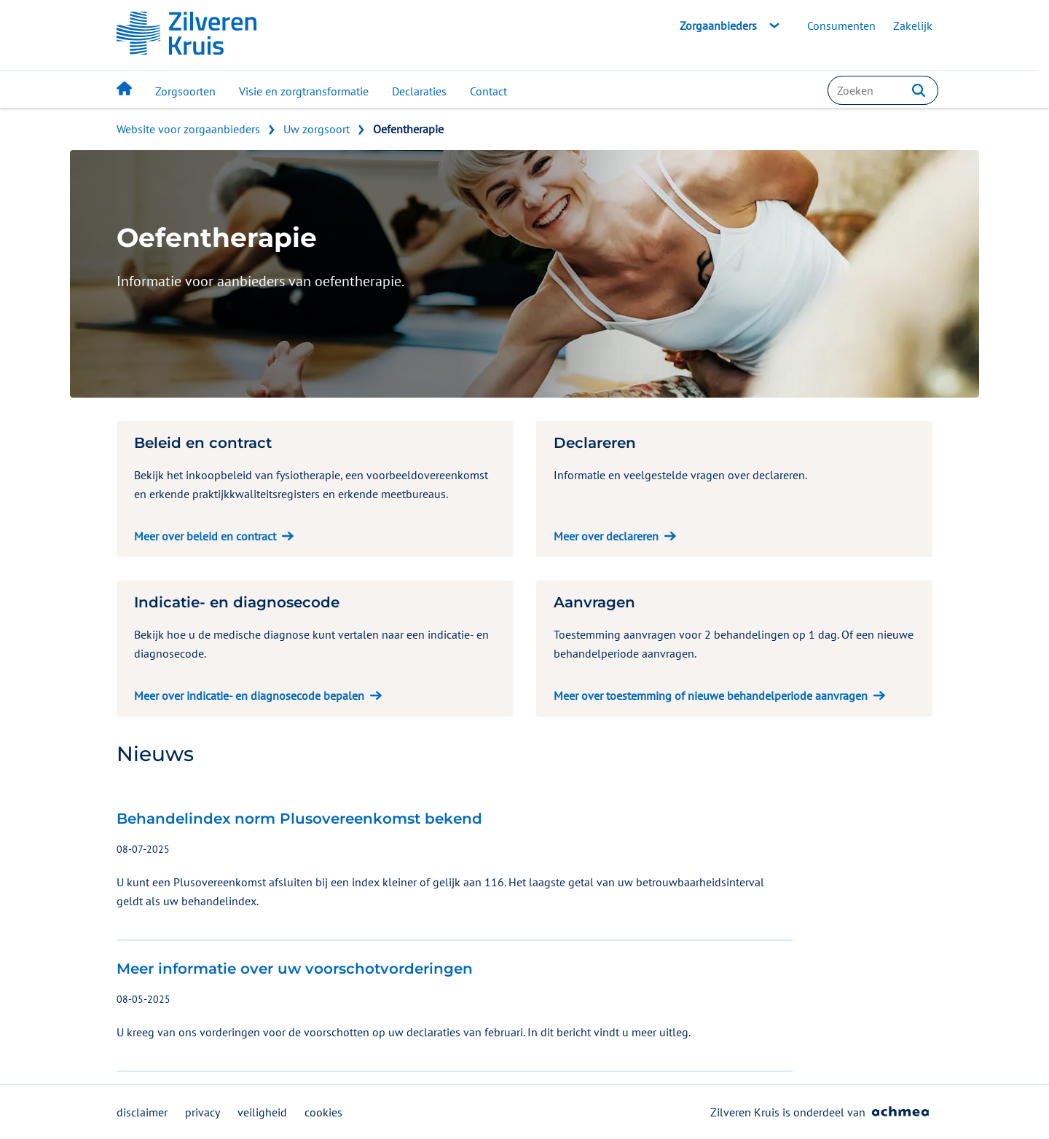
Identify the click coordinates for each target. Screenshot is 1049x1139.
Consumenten (841, 25)
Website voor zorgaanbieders (188, 129)
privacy (202, 1112)
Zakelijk (912, 25)
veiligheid (262, 1112)
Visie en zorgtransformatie (304, 91)
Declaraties (419, 91)
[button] (918, 90)
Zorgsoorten (185, 91)
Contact (488, 91)
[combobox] (883, 90)
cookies (323, 1112)
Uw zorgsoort (316, 129)
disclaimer (142, 1112)
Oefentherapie (408, 129)
